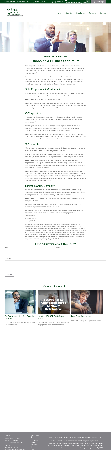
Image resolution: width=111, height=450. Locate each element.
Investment (34, 440)
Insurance (34, 445)
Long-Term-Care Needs (81, 316)
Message (8, 259)
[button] (59, 13)
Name (7, 247)
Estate (33, 442)
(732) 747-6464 (56, 2)
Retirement (34, 438)
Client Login (99, 2)
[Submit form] (9, 274)
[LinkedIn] (88, 1)
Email (58, 247)
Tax (32, 447)
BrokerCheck (96, 437)
